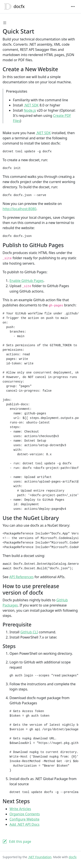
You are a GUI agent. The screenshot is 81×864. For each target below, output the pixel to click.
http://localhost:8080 (19, 208)
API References (21, 576)
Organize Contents (25, 814)
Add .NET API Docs (25, 824)
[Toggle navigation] (72, 6)
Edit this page (20, 841)
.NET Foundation (39, 857)
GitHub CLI (29, 632)
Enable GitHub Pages (26, 280)
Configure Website (25, 819)
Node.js (30, 110)
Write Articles (20, 808)
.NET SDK (31, 105)
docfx (14, 6)
